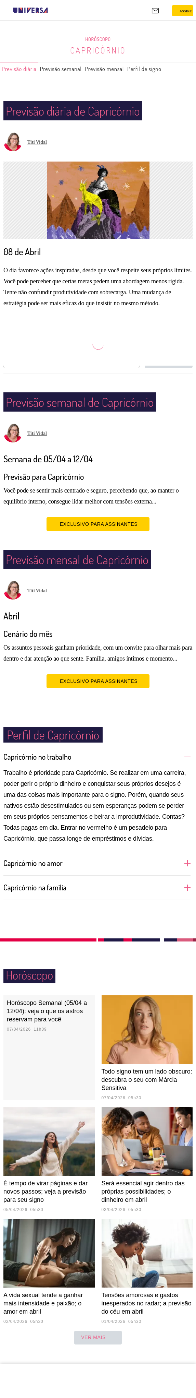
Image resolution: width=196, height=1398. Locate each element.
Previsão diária (22, 69)
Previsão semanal (71, 69)
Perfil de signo (169, 69)
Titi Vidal (37, 142)
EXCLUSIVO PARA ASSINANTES (98, 533)
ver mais (98, 1347)
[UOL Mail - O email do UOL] (155, 11)
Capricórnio (98, 50)
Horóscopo (98, 39)
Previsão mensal (123, 69)
